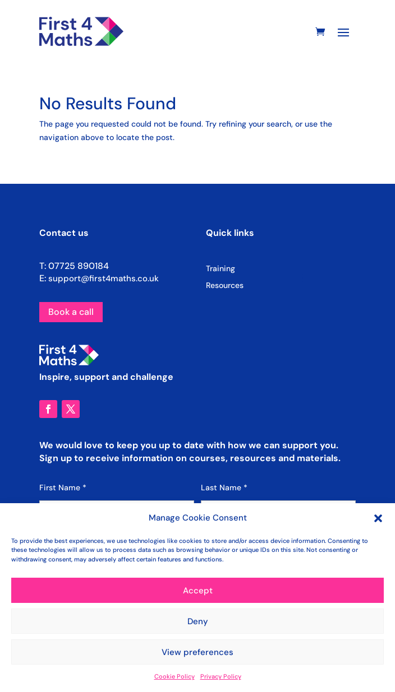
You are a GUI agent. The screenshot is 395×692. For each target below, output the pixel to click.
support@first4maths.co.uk (103, 278)
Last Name (224, 487)
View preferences (197, 652)
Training (220, 268)
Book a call (71, 312)
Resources (225, 285)
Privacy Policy (220, 676)
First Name (62, 487)
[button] (378, 518)
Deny (197, 621)
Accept (198, 590)
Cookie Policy (174, 676)
